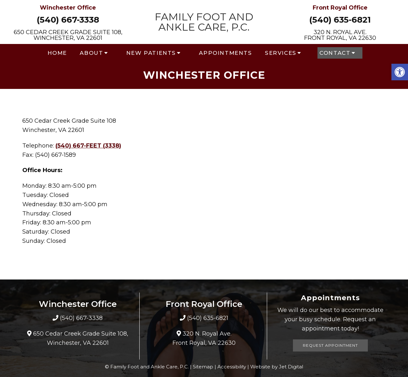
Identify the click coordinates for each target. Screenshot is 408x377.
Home (57, 53)
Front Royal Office (340, 7)
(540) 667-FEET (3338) (88, 145)
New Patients (151, 53)
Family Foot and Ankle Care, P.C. (204, 22)
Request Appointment (330, 345)
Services (280, 53)
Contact (334, 53)
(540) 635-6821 (340, 20)
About (91, 53)
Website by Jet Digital (276, 367)
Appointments (225, 53)
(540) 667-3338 (68, 20)
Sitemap (203, 367)
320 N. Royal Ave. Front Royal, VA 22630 (340, 35)
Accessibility (231, 367)
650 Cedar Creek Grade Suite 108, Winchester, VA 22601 (68, 35)
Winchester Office (68, 7)
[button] (399, 72)
